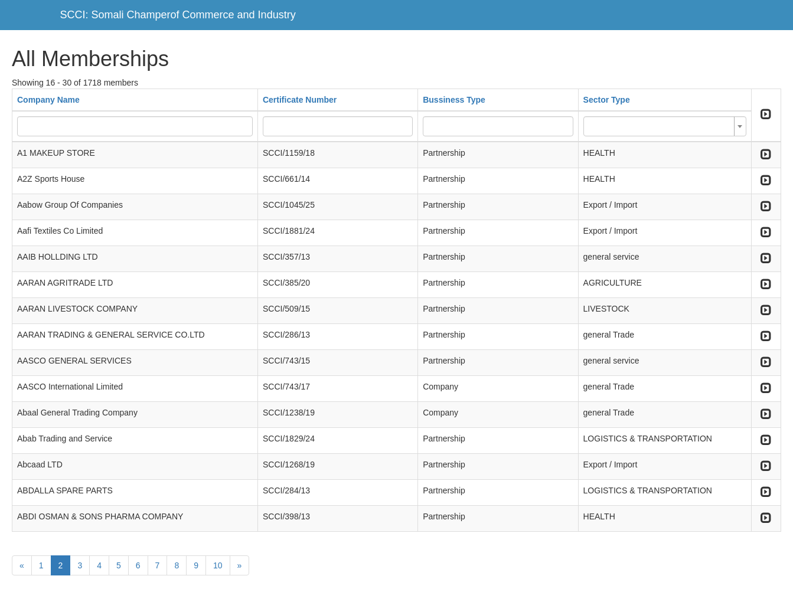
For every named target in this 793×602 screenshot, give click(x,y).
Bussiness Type (454, 99)
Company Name (48, 99)
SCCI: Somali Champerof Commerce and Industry (178, 15)
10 (218, 565)
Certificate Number (300, 99)
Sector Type (606, 99)
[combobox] (664, 126)
